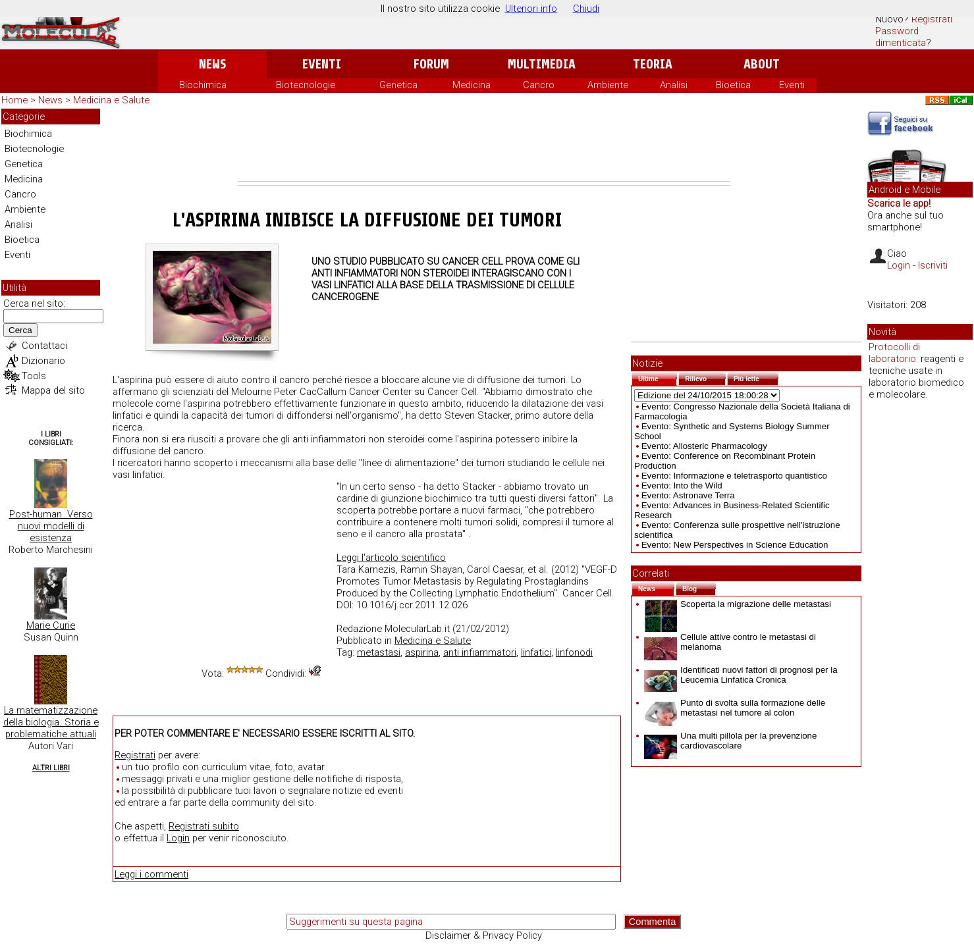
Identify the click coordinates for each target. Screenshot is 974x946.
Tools (34, 376)
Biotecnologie (305, 85)
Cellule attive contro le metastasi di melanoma (730, 642)
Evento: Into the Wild (681, 485)
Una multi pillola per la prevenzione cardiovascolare (730, 740)
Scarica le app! (899, 203)
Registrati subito (204, 826)
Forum (431, 64)
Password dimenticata (900, 37)
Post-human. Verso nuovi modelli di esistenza (51, 526)
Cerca (20, 330)
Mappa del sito (53, 390)
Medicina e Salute (111, 100)
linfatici (536, 652)
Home (14, 100)
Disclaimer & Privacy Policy (483, 935)
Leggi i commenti (151, 874)
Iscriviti (933, 265)
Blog (699, 587)
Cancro (539, 85)
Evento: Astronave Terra (688, 495)
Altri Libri (51, 768)
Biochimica (203, 85)
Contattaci (44, 346)
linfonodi (574, 652)
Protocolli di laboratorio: (894, 353)
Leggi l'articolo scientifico (391, 558)
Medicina (471, 85)
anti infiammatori (479, 652)
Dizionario (43, 361)
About (762, 64)
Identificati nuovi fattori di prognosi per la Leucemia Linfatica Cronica (741, 675)
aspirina (422, 652)
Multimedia (542, 64)
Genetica (398, 85)
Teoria (652, 64)
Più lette (756, 377)
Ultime (657, 377)
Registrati (931, 19)
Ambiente (607, 85)
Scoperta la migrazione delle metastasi (737, 604)
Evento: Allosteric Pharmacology (704, 446)
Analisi (674, 85)
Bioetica (733, 85)
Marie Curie (50, 625)
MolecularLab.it (417, 629)
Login (178, 838)
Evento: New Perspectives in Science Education (734, 545)
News (212, 64)
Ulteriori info (531, 8)
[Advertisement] (484, 144)
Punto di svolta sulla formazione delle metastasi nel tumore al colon (734, 708)
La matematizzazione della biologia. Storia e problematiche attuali (51, 722)
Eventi (321, 64)
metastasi (378, 652)
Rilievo (705, 377)
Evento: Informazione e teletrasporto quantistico (734, 476)
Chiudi (586, 8)
